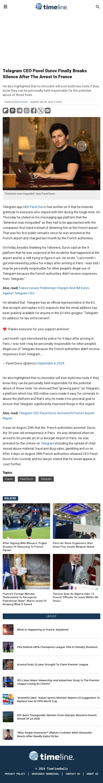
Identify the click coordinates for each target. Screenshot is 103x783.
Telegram (47, 443)
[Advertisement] (51, 38)
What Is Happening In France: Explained (42, 629)
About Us (92, 774)
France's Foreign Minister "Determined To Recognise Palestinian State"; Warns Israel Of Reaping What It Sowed (25, 599)
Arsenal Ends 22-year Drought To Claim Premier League (52, 664)
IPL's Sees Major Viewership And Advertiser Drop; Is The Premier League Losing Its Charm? (58, 682)
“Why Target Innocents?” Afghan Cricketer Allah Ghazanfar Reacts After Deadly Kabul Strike (54, 734)
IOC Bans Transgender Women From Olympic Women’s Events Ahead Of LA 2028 (57, 716)
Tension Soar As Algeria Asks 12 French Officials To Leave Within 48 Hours (75, 597)
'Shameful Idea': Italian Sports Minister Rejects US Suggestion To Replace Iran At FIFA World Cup (58, 699)
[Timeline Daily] (51, 755)
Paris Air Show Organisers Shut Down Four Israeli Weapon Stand (73, 545)
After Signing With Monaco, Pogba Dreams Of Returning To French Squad (25, 547)
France (9, 479)
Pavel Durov (38, 207)
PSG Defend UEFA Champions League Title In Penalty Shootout (57, 647)
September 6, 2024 (50, 363)
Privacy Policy (15, 774)
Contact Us (73, 774)
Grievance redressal (45, 774)
